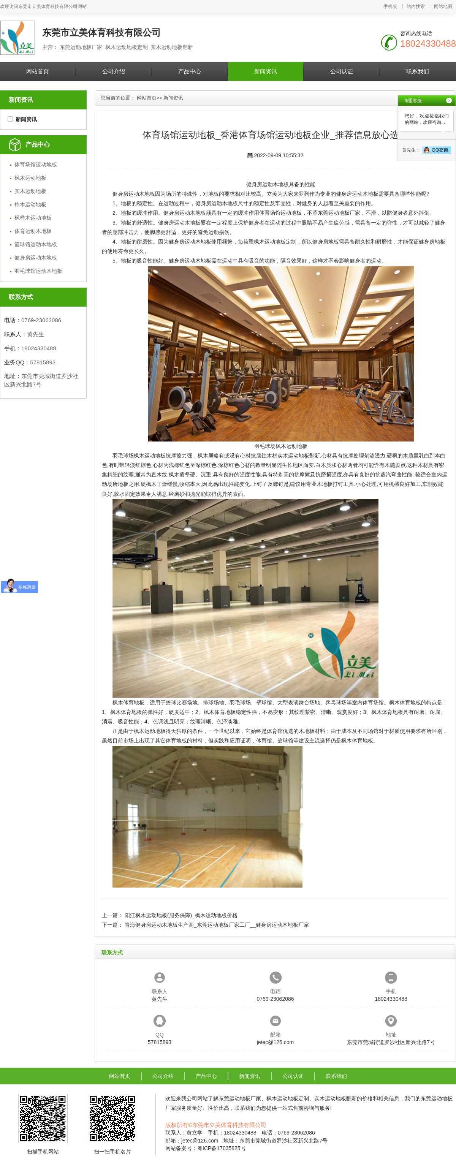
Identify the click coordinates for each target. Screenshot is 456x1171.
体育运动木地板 (33, 231)
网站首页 (37, 71)
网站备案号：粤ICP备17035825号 (205, 1148)
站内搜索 (416, 6)
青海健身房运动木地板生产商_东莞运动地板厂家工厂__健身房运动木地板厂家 (217, 925)
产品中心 (189, 71)
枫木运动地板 (30, 178)
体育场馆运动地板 (35, 164)
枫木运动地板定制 (275, 242)
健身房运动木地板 (35, 258)
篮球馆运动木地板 (35, 244)
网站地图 (443, 6)
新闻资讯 (265, 71)
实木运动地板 (30, 191)
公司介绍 (113, 71)
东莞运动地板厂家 (339, 213)
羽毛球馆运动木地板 (38, 271)
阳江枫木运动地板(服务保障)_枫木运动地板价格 (181, 915)
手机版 (390, 6)
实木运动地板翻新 (298, 456)
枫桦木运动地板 (33, 218)
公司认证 (341, 71)
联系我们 (417, 71)
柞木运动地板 (30, 204)
